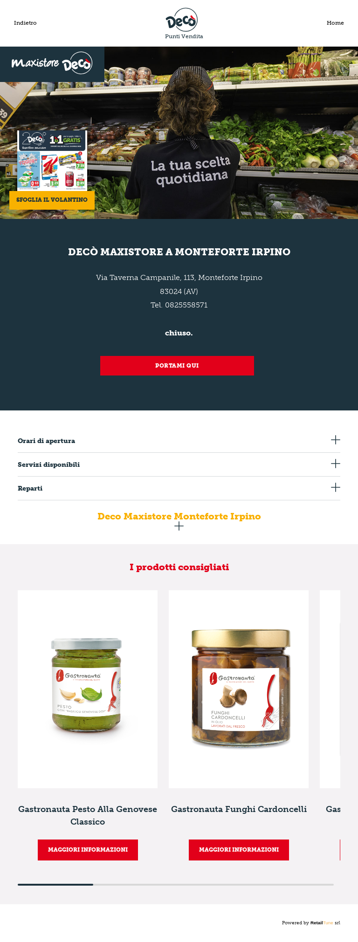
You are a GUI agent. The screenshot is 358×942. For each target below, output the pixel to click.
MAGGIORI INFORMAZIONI (88, 849)
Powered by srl (311, 923)
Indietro (25, 23)
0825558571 (186, 304)
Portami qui (177, 365)
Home (335, 23)
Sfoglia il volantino (52, 200)
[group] (88, 725)
